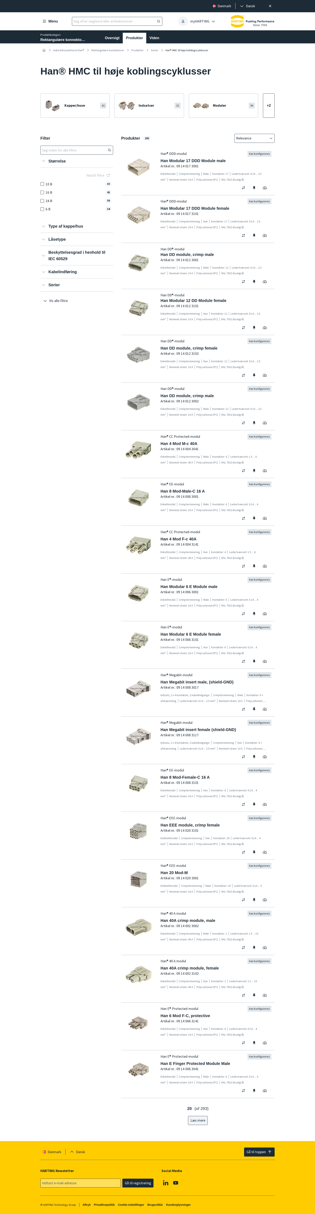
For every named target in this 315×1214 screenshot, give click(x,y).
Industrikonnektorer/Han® (68, 50)
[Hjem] (44, 50)
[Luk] (270, 6)
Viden (154, 38)
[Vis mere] (269, 105)
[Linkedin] (166, 1182)
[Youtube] (176, 1182)
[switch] (244, 188)
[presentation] (247, 6)
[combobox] (251, 138)
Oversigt (112, 38)
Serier (154, 50)
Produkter (134, 38)
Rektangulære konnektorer (107, 50)
